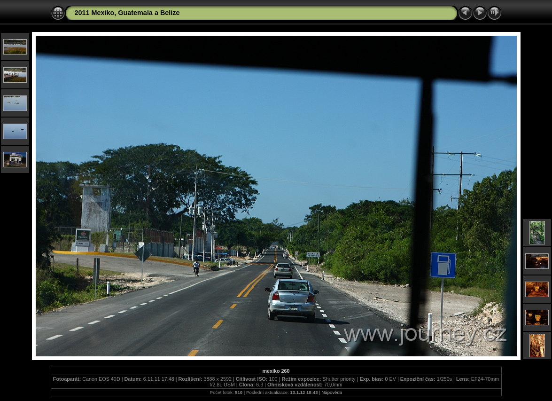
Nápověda (331, 392)
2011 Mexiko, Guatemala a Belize (127, 12)
